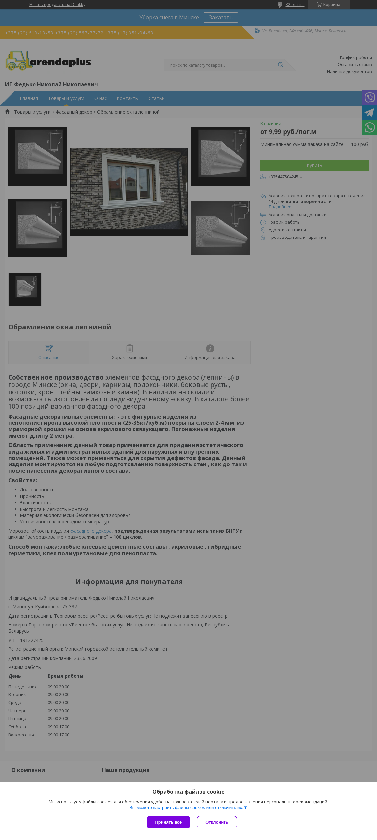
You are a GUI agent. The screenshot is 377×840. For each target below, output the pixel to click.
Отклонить (216, 822)
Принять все (168, 822)
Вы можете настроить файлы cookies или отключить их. (186, 807)
